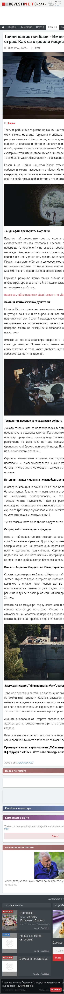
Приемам (56, 989)
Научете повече (24, 985)
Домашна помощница (33, 958)
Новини (52, 27)
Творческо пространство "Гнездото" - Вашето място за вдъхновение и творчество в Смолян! (34, 920)
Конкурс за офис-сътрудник (30, 937)
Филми (11, 123)
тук (6, 828)
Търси (58, 958)
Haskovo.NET (25, 762)
